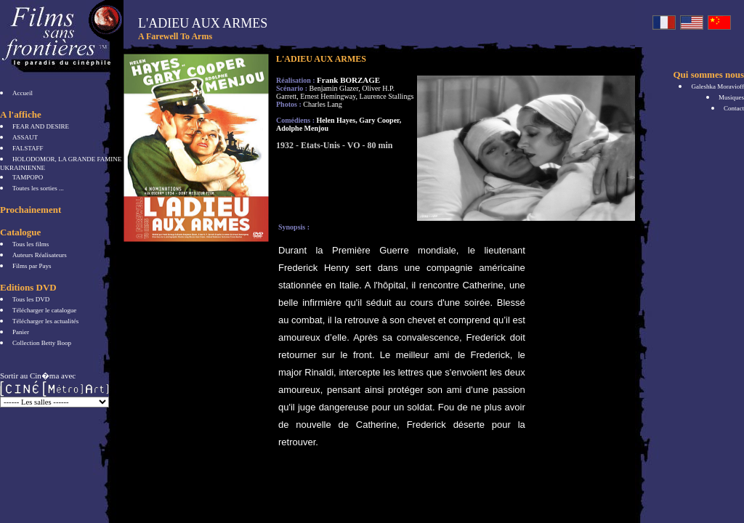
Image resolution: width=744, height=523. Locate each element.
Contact (734, 108)
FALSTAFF (28, 148)
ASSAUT (25, 137)
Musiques (731, 97)
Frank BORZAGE (348, 80)
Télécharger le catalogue (44, 310)
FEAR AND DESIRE (40, 126)
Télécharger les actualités (45, 321)
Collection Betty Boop (41, 342)
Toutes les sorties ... (38, 188)
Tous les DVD (30, 299)
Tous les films (30, 244)
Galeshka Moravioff (717, 86)
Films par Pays (32, 265)
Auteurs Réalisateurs (39, 255)
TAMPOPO (27, 177)
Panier (20, 332)
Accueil (22, 93)
